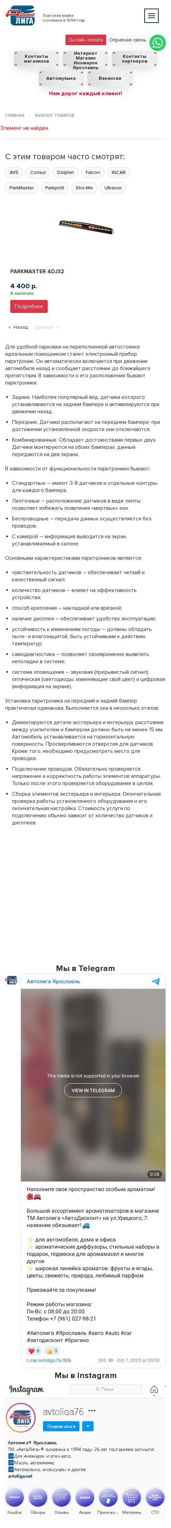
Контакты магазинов (36, 58)
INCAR (119, 172)
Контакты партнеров (134, 58)
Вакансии (110, 78)
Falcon (93, 172)
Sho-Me (84, 188)
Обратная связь (127, 40)
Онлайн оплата (86, 40)
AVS (14, 172)
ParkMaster (22, 188)
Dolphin (65, 172)
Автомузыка (61, 78)
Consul (38, 172)
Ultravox (113, 188)
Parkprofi (54, 188)
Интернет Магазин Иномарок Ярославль (85, 59)
